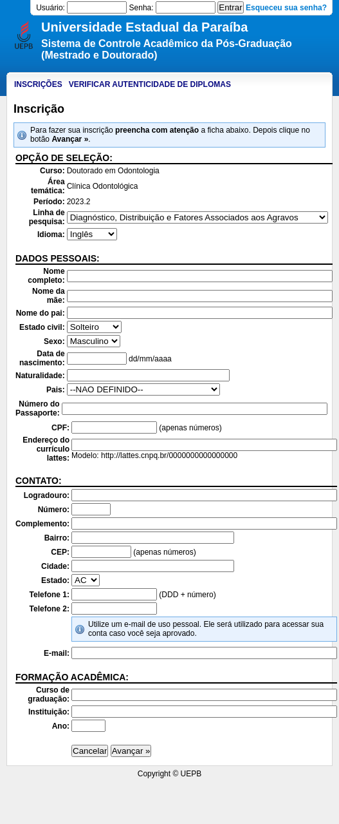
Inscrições (38, 84)
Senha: (141, 7)
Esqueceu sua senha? (286, 7)
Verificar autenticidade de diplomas (150, 84)
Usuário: (50, 7)
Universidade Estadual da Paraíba (144, 27)
